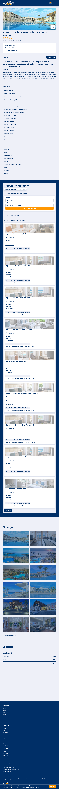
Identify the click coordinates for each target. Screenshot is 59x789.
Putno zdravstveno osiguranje (11, 769)
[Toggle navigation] (54, 3)
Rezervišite (51, 57)
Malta (4, 714)
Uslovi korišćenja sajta (8, 767)
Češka (4, 730)
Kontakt (5, 761)
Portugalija (5, 745)
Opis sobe (8, 240)
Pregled (5, 57)
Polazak (7, 197)
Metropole (6, 726)
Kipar (4, 712)
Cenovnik (8, 243)
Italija (4, 728)
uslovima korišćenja (34, 787)
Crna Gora (5, 721)
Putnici (7, 202)
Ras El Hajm (6, 755)
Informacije (6, 758)
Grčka (4, 708)
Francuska (5, 735)
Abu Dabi (5, 753)
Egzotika (5, 748)
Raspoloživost (9, 245)
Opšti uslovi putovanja (9, 763)
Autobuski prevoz (7, 771)
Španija (5, 717)
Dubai (4, 751)
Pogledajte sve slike (10, 635)
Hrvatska (5, 723)
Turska (4, 719)
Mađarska (5, 732)
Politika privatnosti (8, 765)
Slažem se (53, 786)
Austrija (5, 737)
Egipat (4, 710)
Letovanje (6, 705)
